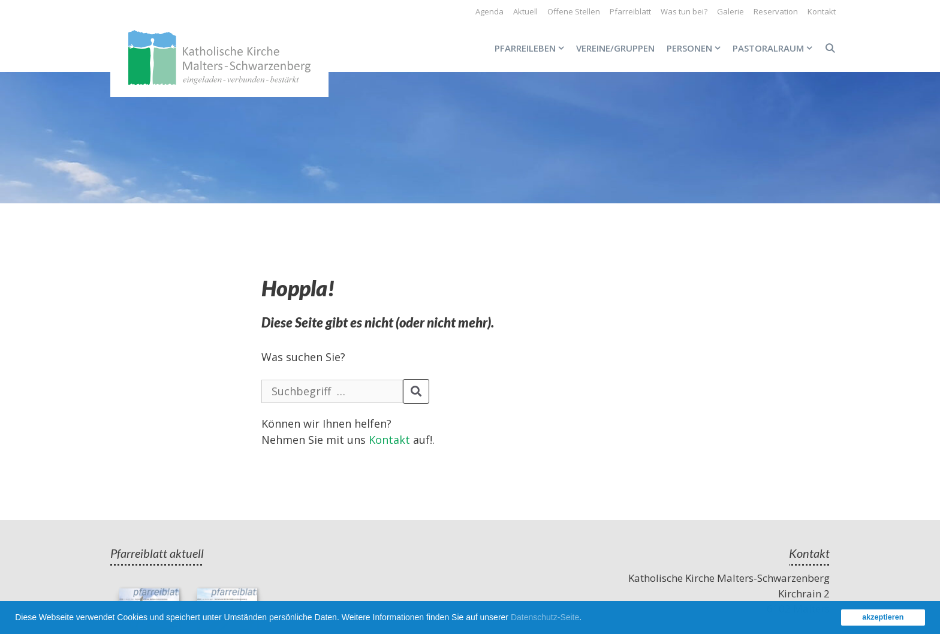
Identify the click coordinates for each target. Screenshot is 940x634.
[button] (586, 619)
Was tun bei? (684, 11)
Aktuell (525, 11)
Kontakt (822, 11)
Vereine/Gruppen (615, 48)
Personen (697, 48)
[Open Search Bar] (830, 48)
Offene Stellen (573, 11)
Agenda (489, 11)
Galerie (730, 11)
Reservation (776, 11)
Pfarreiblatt (630, 11)
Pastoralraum (775, 48)
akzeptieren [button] (882, 617)
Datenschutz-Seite (545, 617)
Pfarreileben (532, 48)
